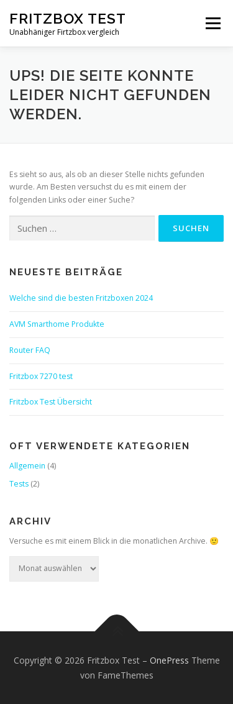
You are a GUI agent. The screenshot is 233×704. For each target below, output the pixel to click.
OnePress (169, 660)
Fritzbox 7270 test (41, 376)
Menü (212, 23)
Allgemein (27, 465)
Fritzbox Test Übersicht (50, 401)
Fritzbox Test (67, 18)
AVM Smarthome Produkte (56, 324)
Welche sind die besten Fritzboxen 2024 (81, 298)
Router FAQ (29, 350)
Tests (19, 483)
